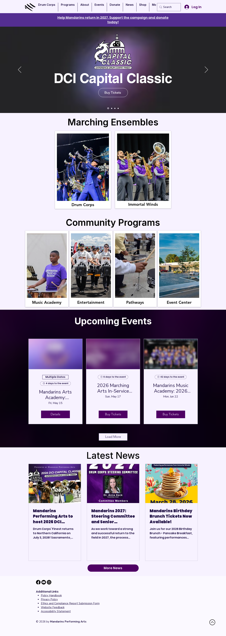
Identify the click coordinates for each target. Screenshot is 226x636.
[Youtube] (43, 582)
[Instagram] (49, 582)
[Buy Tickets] (113, 92)
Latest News (113, 455)
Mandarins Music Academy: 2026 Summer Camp (170, 388)
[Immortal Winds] (108, 108)
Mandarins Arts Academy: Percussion (55, 394)
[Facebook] (38, 582)
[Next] (206, 69)
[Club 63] (114, 108)
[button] (46, 7)
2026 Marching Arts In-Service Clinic (113, 388)
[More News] (113, 568)
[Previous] (19, 69)
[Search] (168, 7)
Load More (113, 437)
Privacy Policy (49, 599)
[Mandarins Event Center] (118, 108)
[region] (83, 170)
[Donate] (111, 108)
